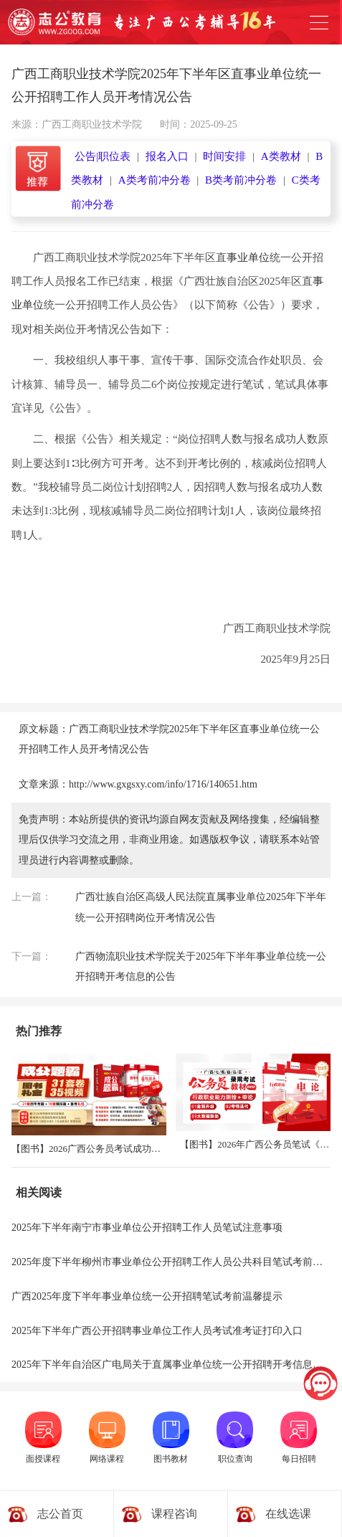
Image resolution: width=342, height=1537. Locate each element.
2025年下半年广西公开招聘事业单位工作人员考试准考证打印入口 (157, 1330)
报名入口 (167, 156)
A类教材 (281, 156)
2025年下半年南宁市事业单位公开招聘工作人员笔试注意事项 (146, 1227)
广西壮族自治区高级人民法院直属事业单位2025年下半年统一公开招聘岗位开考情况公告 (200, 907)
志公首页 (60, 1514)
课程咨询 (174, 1514)
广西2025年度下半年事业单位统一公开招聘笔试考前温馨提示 (146, 1296)
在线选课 (288, 1514)
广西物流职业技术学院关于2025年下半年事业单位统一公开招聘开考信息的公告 (200, 967)
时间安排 (224, 156)
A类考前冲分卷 (154, 180)
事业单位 (248, 257)
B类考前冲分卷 (241, 180)
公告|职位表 (102, 156)
